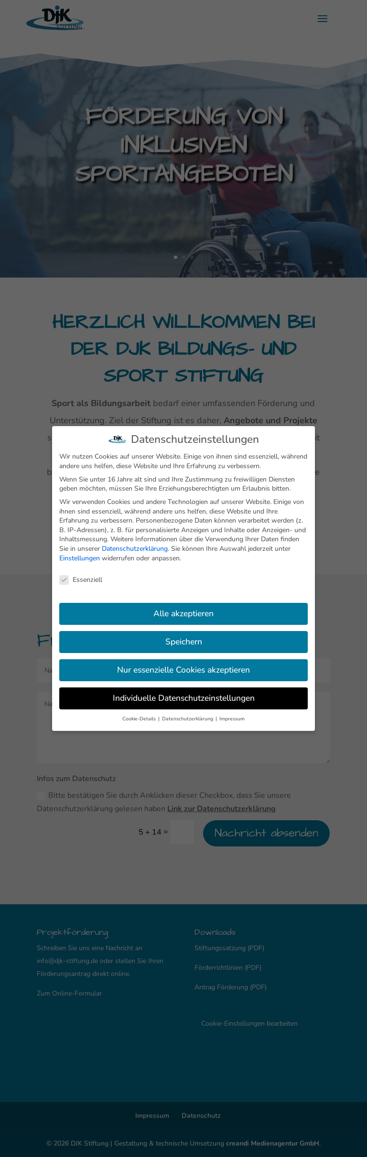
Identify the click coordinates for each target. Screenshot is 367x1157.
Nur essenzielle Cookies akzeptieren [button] (183, 667)
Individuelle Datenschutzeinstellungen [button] (184, 695)
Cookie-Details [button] (139, 716)
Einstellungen (79, 555)
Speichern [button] (183, 639)
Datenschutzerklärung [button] (188, 716)
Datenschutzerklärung (135, 546)
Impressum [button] (232, 716)
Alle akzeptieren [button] (183, 611)
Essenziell (80, 577)
